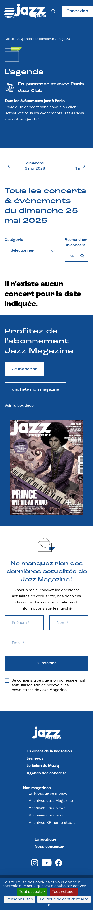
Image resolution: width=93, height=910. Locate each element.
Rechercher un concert (76, 242)
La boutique (45, 840)
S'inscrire (47, 663)
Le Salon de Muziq (43, 766)
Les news (35, 758)
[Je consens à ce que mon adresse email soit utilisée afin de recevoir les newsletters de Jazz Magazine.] (7, 680)
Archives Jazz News (47, 808)
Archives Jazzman (46, 815)
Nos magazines (37, 788)
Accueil (10, 39)
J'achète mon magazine (35, 389)
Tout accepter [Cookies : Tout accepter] (32, 892)
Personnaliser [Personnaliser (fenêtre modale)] (19, 899)
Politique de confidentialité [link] (64, 899)
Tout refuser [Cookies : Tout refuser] (63, 892)
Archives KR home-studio (52, 823)
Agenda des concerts (36, 39)
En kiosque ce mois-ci (48, 793)
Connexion (77, 11)
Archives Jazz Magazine (51, 801)
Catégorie (14, 240)
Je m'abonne (24, 369)
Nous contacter (49, 847)
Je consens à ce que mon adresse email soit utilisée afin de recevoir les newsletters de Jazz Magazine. (45, 685)
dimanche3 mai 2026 (35, 166)
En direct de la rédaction (49, 751)
